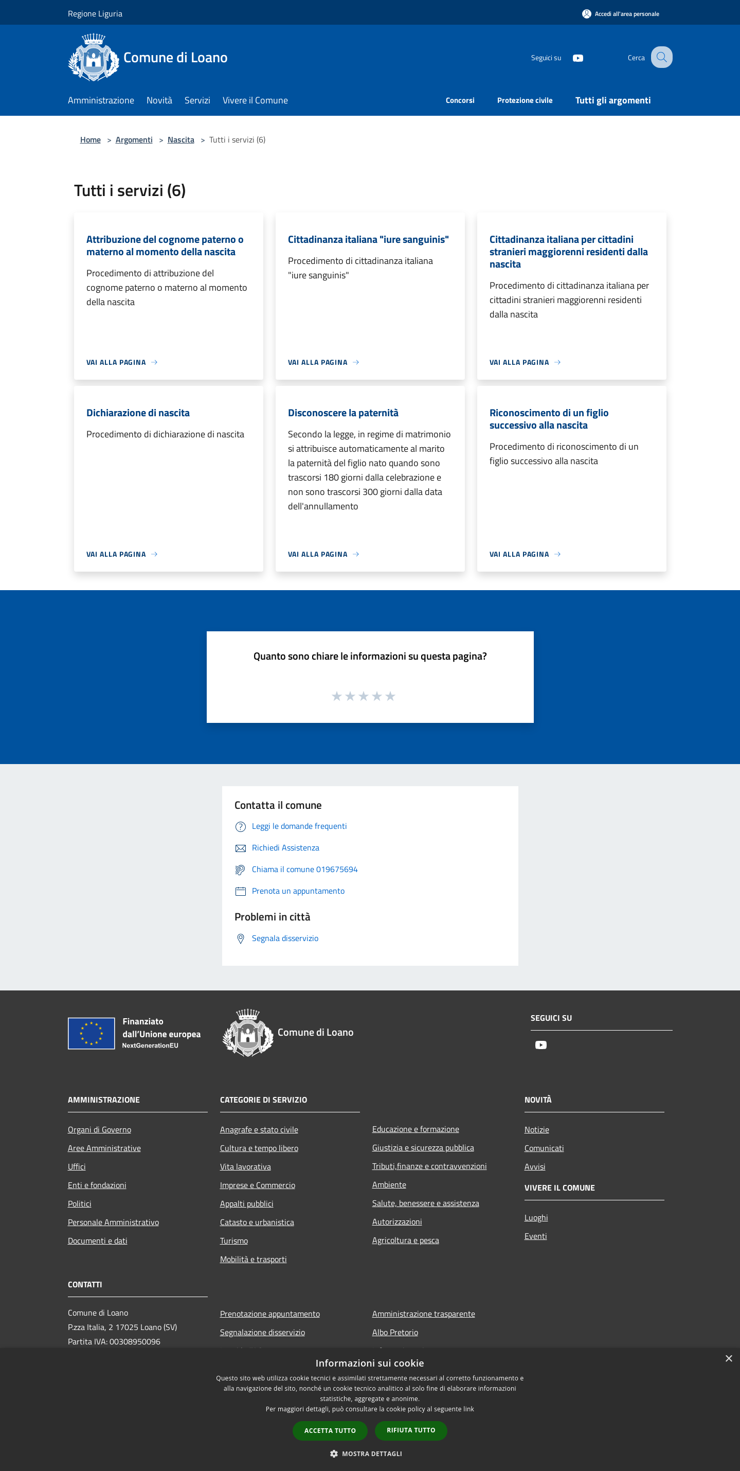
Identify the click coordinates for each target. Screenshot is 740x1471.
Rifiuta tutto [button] (411, 1430)
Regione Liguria (95, 13)
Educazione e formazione (415, 1129)
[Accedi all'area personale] (621, 14)
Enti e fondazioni (97, 1185)
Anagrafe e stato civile (259, 1129)
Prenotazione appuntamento (270, 1313)
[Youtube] (568, 57)
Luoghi (536, 1217)
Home (90, 139)
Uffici (77, 1166)
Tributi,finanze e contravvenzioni (429, 1166)
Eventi (536, 1236)
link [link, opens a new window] (468, 1409)
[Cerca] (660, 57)
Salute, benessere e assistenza (425, 1203)
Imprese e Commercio (257, 1185)
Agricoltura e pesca (405, 1240)
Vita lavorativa (245, 1166)
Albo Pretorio (395, 1332)
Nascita (181, 139)
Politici (80, 1203)
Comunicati (544, 1148)
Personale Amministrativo (113, 1222)
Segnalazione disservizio (262, 1332)
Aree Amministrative (104, 1148)
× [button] (728, 1359)
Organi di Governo (99, 1129)
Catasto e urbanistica (257, 1222)
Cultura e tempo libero (259, 1148)
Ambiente (389, 1184)
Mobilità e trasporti (253, 1259)
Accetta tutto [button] (330, 1430)
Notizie (537, 1129)
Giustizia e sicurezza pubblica (423, 1147)
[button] (370, 1453)
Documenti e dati (98, 1240)
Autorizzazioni (397, 1221)
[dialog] (370, 1409)
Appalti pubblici (247, 1203)
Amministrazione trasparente (423, 1313)
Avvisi (535, 1166)
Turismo (234, 1240)
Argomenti (134, 139)
